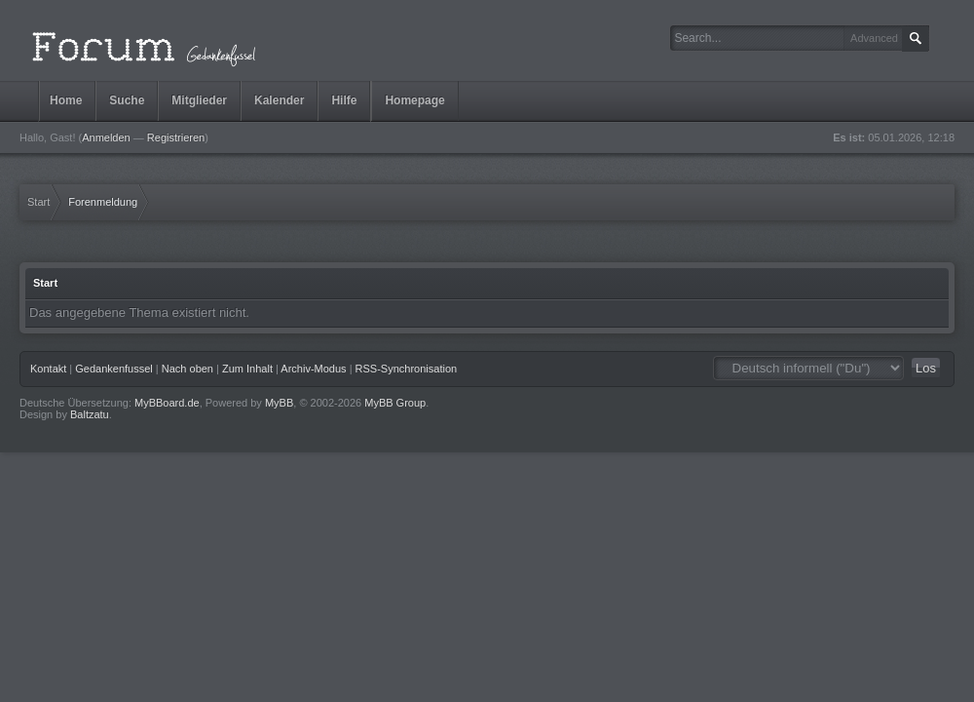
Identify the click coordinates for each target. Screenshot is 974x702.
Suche (126, 100)
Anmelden (106, 137)
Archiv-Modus (313, 368)
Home (66, 100)
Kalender (279, 100)
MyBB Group (395, 403)
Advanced (874, 38)
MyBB (279, 403)
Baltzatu (89, 414)
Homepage (414, 100)
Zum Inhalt (247, 368)
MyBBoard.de (167, 403)
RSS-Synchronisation (407, 368)
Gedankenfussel (114, 368)
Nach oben (187, 368)
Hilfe (343, 100)
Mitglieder (199, 100)
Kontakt (48, 368)
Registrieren (176, 137)
